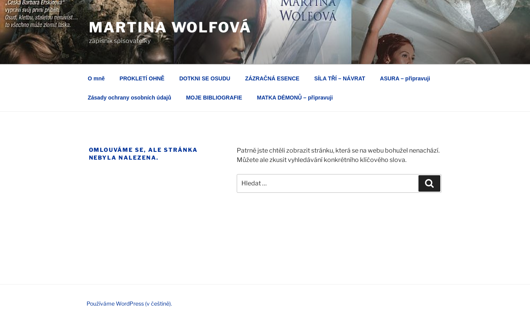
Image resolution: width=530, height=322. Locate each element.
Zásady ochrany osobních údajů (129, 97)
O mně (96, 78)
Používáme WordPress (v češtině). (129, 303)
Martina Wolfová (170, 27)
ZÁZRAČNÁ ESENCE (272, 78)
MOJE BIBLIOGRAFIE (214, 97)
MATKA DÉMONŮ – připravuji (295, 97)
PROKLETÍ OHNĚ (142, 78)
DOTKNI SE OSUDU (204, 78)
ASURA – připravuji (405, 78)
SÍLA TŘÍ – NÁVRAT (339, 78)
